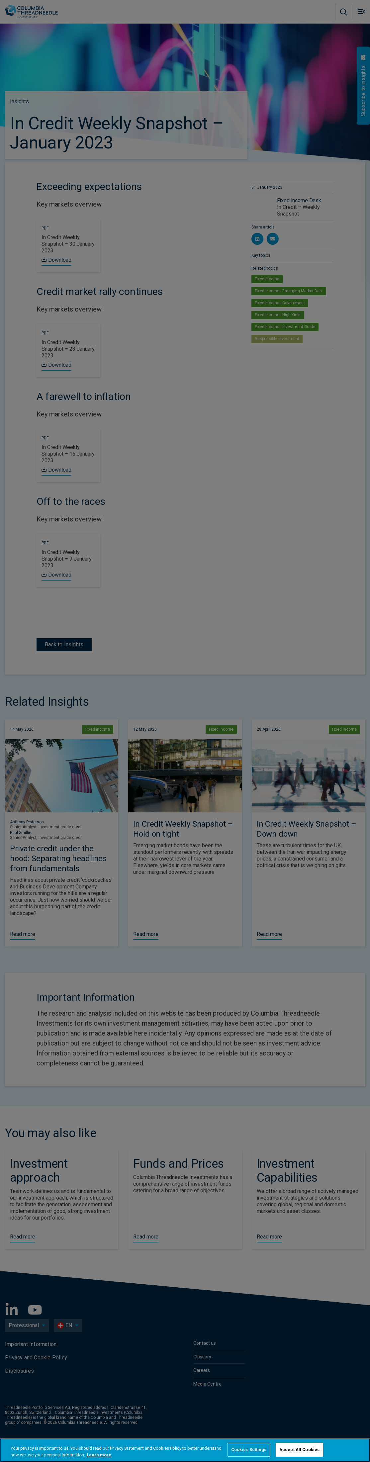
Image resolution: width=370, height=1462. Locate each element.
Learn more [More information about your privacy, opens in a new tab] (99, 1454)
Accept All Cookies (299, 1449)
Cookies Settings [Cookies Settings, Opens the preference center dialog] (248, 1449)
